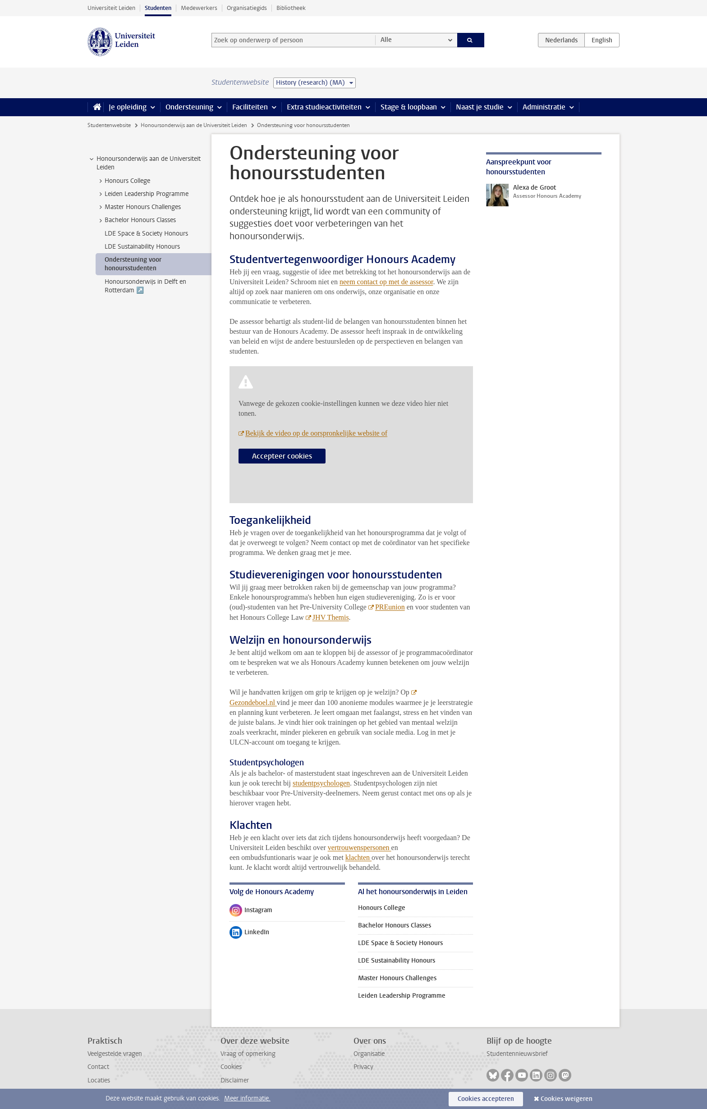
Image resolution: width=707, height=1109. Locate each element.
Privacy (363, 1067)
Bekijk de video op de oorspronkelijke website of (316, 433)
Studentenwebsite (109, 125)
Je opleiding (128, 107)
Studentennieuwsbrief (517, 1054)
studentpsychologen (321, 783)
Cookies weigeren (566, 1099)
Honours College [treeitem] (123, 181)
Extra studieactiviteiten (324, 107)
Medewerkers (199, 8)
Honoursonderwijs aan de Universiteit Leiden (194, 125)
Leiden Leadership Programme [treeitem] (142, 194)
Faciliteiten (250, 107)
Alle (386, 40)
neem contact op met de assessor (386, 282)
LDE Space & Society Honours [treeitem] (146, 233)
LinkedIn (249, 934)
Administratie (544, 107)
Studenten (158, 8)
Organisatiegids (247, 8)
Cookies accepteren (486, 1099)
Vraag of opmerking (247, 1054)
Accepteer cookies (282, 456)
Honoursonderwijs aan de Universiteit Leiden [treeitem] (144, 163)
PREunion (390, 607)
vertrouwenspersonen (359, 847)
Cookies (231, 1067)
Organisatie (369, 1054)
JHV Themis (330, 617)
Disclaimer (234, 1080)
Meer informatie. (247, 1098)
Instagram (251, 912)
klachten (358, 857)
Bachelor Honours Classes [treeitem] (136, 220)
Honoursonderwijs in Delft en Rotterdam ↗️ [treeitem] (145, 286)
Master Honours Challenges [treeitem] (138, 207)
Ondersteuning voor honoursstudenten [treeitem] (133, 264)
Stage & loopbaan (409, 107)
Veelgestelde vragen (114, 1054)
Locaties (98, 1080)
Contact (98, 1067)
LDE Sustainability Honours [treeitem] (142, 246)
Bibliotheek (291, 8)
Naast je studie (480, 107)
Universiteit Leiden (111, 8)
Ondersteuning (189, 107)
